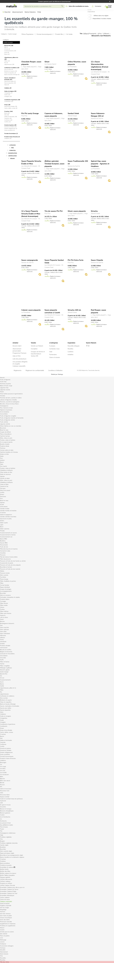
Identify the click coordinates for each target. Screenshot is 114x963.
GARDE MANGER (8, 42)
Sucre (6, 52)
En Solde (68, 34)
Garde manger (12, 34)
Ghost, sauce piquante (77, 211)
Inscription (34, 349)
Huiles (7, 94)
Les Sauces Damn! (50, 64)
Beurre (6, 113)
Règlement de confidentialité (35, 370)
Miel (6, 115)
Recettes (70, 349)
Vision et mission (54, 357)
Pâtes (7, 61)
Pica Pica (24, 116)
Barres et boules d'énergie (11, 74)
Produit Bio (58, 34)
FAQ (39, 12)
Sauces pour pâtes (9, 81)
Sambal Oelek (73, 113)
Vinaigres (8, 96)
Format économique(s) (43, 34)
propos (53, 346)
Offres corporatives (91, 11)
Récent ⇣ (107, 34)
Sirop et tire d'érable (10, 106)
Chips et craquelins (10, 73)
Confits (7, 122)
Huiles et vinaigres (10, 91)
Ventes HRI (34, 356)
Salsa (6, 84)
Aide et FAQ (16, 356)
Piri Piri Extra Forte (75, 260)
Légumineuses (9, 64)
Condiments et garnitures (12, 99)
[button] (77, 6)
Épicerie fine (8, 45)
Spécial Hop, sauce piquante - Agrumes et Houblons (100, 163)
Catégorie (4, 34)
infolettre (70, 355)
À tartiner (8, 111)
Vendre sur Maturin (37, 346)
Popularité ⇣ (93, 34)
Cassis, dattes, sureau (10, 108)
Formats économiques (11, 133)
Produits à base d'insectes (12, 137)
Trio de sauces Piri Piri (54, 211)
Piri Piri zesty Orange (30, 113)
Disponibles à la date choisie (102, 18)
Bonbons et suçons (10, 71)
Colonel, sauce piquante (31, 310)
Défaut (85, 34)
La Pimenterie (72, 67)
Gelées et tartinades (10, 116)
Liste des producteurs (19, 359)
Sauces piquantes (10, 83)
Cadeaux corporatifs (19, 366)
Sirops (7, 104)
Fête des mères (4, 962)
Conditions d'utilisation (55, 370)
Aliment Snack (72, 116)
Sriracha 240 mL (74, 310)
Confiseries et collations (11, 67)
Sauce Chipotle (97, 260)
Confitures (8, 120)
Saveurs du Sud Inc (97, 118)
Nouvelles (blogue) (73, 346)
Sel (6, 47)
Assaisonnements (10, 51)
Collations (7, 88)
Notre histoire (30, 12)
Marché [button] (6, 12)
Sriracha (94, 211)
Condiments (8, 101)
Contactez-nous (54, 349)
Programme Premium (19, 353)
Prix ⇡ (101, 34)
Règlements (17, 370)
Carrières (70, 352)
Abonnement (17, 12)
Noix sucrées (8, 69)
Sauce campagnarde (29, 260)
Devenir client (17, 346)
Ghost (47, 62)
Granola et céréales (10, 127)
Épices (6, 54)
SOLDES (2, 950)
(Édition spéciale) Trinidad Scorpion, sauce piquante (54, 163)
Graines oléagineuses (10, 128)
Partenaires (53, 355)
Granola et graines (10, 125)
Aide (50, 352)
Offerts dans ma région (101, 15)
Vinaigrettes (8, 93)
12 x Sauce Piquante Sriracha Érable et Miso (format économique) (30, 213)
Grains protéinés (9, 130)
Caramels (7, 118)
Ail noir (7, 49)
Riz (6, 62)
